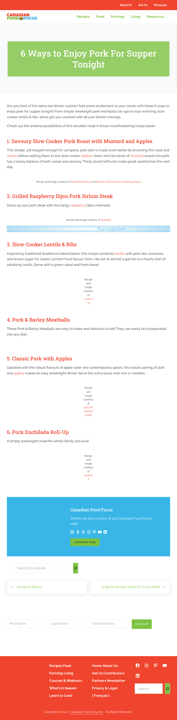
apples (19, 373)
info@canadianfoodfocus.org (87, 639)
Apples (86, 156)
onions (12, 156)
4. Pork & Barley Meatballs (38, 319)
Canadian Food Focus (91, 509)
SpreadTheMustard (81, 181)
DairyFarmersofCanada (88, 411)
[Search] (75, 568)
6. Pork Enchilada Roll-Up (38, 432)
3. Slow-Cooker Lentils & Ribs (42, 244)
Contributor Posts (87, 543)
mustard (137, 156)
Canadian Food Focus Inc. (87, 712)
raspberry (78, 205)
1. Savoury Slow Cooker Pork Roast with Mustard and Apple (78, 141)
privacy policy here (108, 648)
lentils (120, 254)
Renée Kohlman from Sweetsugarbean (119, 181)
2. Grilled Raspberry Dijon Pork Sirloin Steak (60, 196)
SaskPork (106, 220)
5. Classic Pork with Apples (39, 358)
